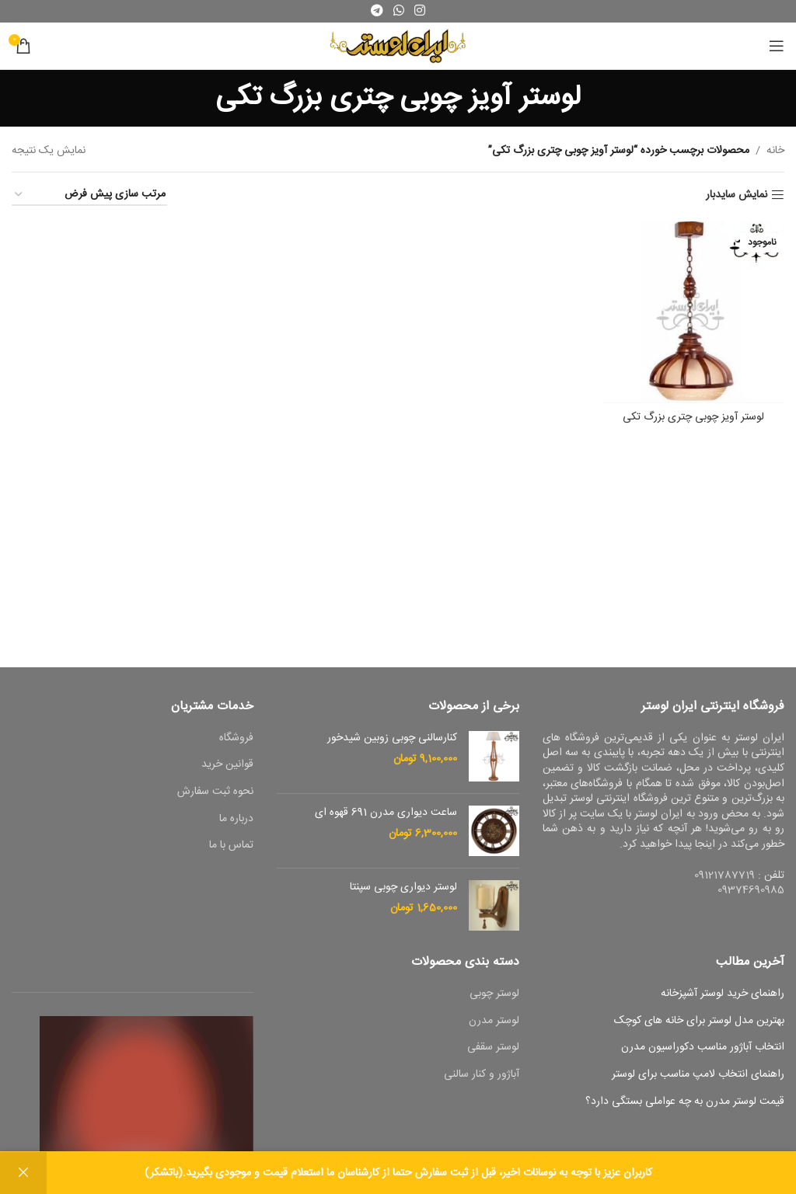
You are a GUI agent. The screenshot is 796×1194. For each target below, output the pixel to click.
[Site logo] (398, 46)
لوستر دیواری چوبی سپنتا (403, 888)
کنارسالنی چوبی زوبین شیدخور (392, 739)
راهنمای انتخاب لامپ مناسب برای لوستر (698, 1075)
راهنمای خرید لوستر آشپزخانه (722, 994)
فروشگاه (236, 739)
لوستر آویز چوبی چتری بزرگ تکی (693, 417)
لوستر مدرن (494, 1021)
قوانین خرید (227, 765)
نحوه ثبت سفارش (215, 792)
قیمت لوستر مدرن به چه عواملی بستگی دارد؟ (684, 1102)
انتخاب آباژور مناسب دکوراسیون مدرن (702, 1048)
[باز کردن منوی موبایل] (776, 45)
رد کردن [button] (23, 1173)
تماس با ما (231, 846)
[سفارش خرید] (89, 195)
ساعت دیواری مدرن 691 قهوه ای (386, 813)
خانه (775, 150)
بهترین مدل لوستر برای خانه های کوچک (699, 1021)
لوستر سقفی (493, 1048)
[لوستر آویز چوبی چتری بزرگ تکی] (694, 312)
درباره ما (236, 819)
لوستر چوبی (494, 994)
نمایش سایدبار (736, 195)
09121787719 (724, 875)
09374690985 (750, 890)
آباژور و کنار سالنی (481, 1075)
